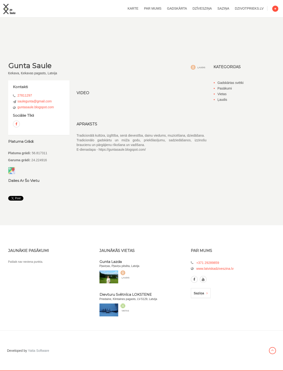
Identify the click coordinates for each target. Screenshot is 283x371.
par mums (152, 8)
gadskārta (177, 8)
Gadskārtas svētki (230, 83)
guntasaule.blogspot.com (36, 107)
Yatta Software (38, 350)
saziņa (223, 8)
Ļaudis (222, 99)
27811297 (25, 95)
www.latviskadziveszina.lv (215, 268)
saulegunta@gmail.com (35, 101)
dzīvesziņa (202, 8)
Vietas (222, 94)
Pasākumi (224, 88)
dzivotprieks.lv (249, 8)
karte (133, 8)
